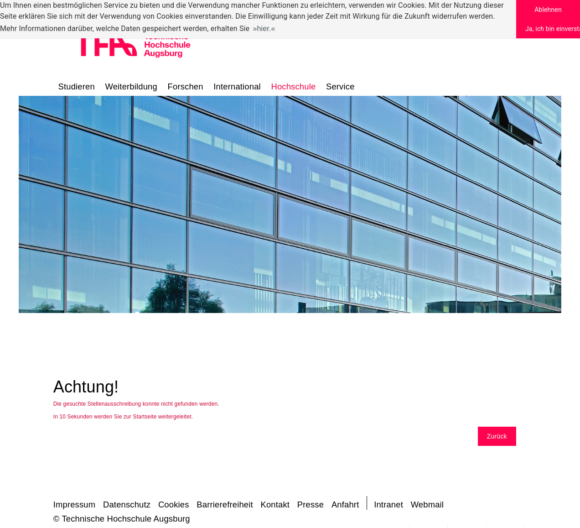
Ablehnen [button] (548, 9)
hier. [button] (264, 28)
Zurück (497, 436)
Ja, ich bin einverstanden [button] (552, 28)
